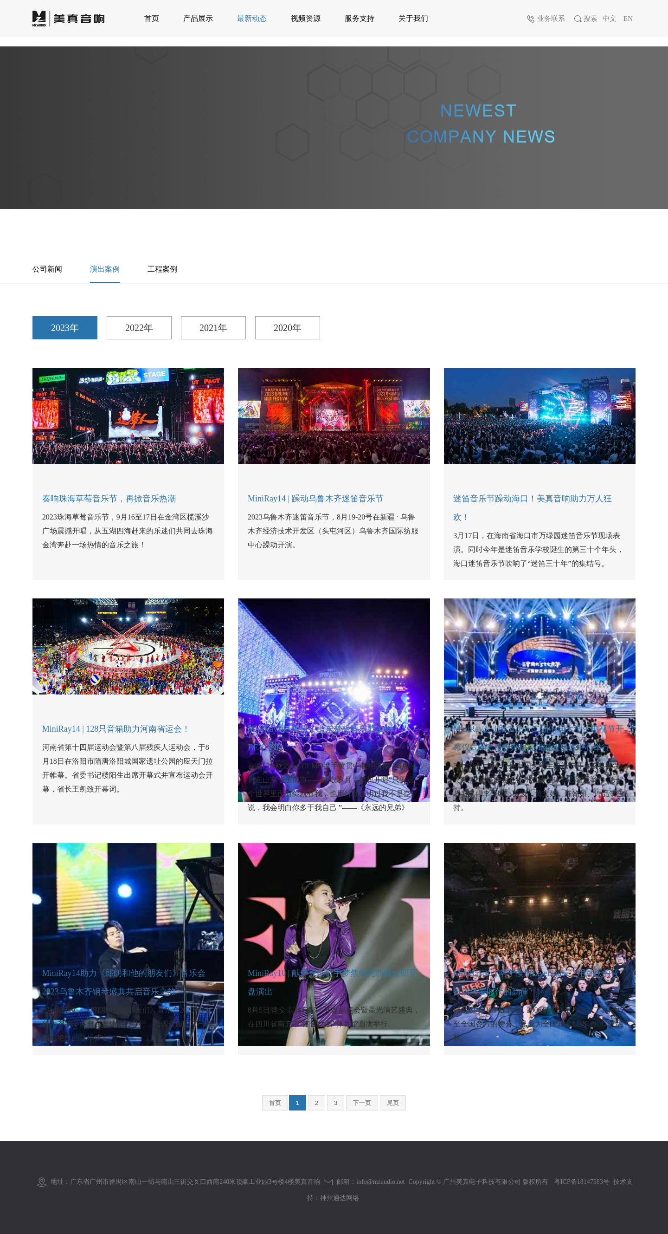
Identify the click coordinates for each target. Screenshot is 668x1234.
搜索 (585, 18)
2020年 (288, 328)
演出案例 (105, 269)
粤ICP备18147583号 (582, 1181)
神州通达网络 (339, 1198)
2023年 (65, 328)
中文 (610, 18)
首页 (275, 1102)
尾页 (393, 1102)
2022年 (139, 328)
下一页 (362, 1102)
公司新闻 (47, 269)
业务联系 (545, 19)
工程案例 (162, 269)
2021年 (213, 328)
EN (628, 18)
